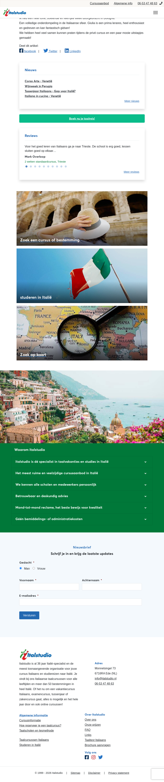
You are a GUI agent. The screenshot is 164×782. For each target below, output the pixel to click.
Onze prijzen (93, 724)
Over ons (90, 719)
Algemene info (123, 3)
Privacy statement (118, 772)
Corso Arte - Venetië (38, 81)
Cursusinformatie (30, 720)
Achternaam (92, 580)
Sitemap (75, 772)
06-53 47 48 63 (147, 3)
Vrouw (41, 568)
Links (88, 734)
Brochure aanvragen (98, 745)
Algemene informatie (33, 715)
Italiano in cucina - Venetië (43, 96)
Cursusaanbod (99, 3)
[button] (82, 462)
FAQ (87, 729)
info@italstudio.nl (106, 678)
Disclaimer (94, 772)
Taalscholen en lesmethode (36, 730)
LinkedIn (73, 51)
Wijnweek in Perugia (38, 86)
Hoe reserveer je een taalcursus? (40, 725)
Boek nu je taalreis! (82, 118)
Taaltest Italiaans (95, 740)
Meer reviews (131, 171)
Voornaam (27, 580)
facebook (27, 51)
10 (65, 166)
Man (27, 568)
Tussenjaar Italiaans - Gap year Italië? (50, 91)
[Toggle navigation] (155, 12)
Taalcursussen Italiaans (34, 739)
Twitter (50, 51)
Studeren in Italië (30, 745)
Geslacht (26, 562)
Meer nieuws (131, 101)
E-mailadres (29, 595)
